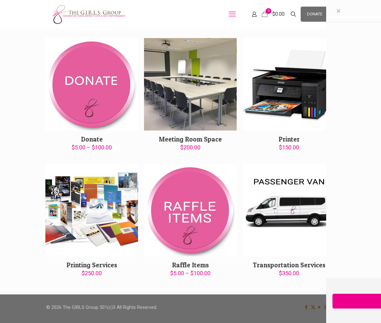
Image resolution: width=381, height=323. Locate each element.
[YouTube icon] (319, 307)
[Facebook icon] (306, 307)
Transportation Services (289, 265)
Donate (92, 139)
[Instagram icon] (326, 307)
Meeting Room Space (190, 139)
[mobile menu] (232, 14)
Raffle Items (190, 265)
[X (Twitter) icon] (313, 307)
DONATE (314, 14)
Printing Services (91, 265)
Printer (289, 139)
